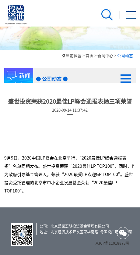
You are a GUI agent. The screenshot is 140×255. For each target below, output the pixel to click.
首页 (89, 56)
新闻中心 (105, 56)
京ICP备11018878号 (112, 243)
